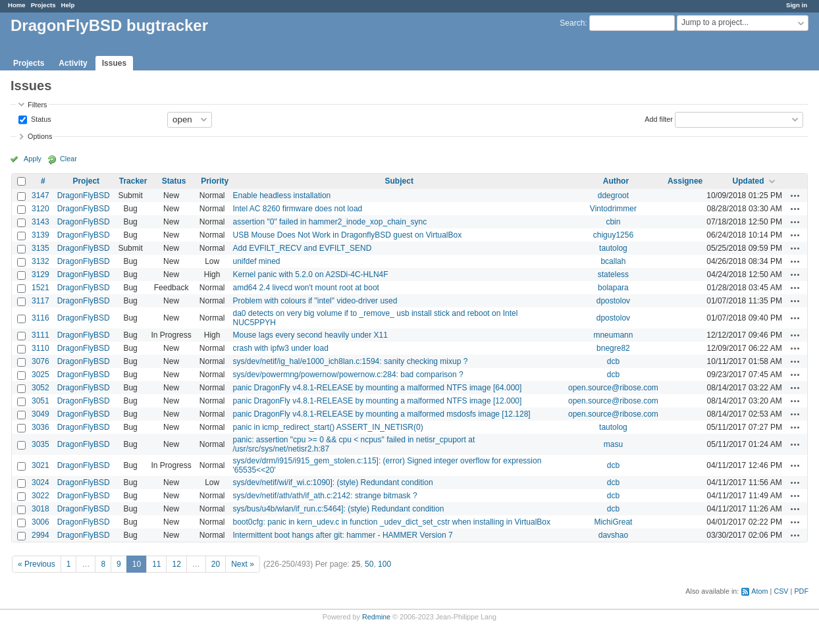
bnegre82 (613, 348)
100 (384, 564)
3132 (40, 261)
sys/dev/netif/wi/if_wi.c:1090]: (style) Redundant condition (332, 482)
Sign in (796, 5)
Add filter (659, 118)
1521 (40, 287)
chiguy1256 (613, 235)
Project (85, 181)
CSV (781, 591)
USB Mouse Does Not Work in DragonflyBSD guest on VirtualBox (347, 235)
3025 (40, 374)
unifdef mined (256, 261)
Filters (37, 105)
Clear (68, 159)
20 (215, 564)
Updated (748, 181)
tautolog (613, 248)
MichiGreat (613, 522)
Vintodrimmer (613, 208)
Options (40, 136)
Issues (114, 63)
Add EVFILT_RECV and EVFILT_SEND (301, 248)
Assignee (685, 181)
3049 (40, 414)
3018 (40, 508)
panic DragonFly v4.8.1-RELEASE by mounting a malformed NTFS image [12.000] (376, 400)
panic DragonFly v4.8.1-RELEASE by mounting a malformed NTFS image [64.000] (376, 387)
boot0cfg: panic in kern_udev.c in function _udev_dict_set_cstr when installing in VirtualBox (391, 522)
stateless (613, 274)
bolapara (613, 287)
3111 (40, 335)
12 (176, 564)
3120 (40, 208)
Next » (242, 564)
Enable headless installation (281, 195)
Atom (759, 591)
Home (17, 5)
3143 (40, 221)
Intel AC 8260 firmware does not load (297, 208)
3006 (40, 522)
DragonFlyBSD (83, 195)
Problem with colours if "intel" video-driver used (314, 300)
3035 (40, 444)
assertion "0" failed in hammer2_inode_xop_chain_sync (329, 221)
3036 (40, 427)
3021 (40, 465)
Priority (214, 181)
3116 (40, 318)
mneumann (613, 335)
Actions (795, 195)
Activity (73, 63)
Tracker (133, 181)
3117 (40, 300)
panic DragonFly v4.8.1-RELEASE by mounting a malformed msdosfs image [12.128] (381, 414)
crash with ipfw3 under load (280, 348)
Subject (399, 181)
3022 (40, 495)
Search (572, 23)
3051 (40, 400)
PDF (801, 591)
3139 (40, 235)
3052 (40, 387)
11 (156, 564)
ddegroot (613, 195)
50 (369, 564)
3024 (40, 482)
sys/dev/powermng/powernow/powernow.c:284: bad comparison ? (347, 374)
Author (616, 181)
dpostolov (613, 300)
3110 (40, 348)
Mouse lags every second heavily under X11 (309, 335)
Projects (43, 5)
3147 (40, 195)
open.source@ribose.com (613, 387)
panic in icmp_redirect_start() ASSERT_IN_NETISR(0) (327, 427)
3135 (40, 248)
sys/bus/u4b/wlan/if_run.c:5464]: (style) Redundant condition (338, 508)
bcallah (612, 261)
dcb (613, 361)
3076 (40, 361)
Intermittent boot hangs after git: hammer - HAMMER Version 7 (342, 535)
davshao (613, 535)
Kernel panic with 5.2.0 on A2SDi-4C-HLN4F (310, 274)
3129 (40, 274)
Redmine (376, 617)
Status (40, 118)
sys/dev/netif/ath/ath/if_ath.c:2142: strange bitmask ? (324, 495)
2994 (40, 535)
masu (613, 444)
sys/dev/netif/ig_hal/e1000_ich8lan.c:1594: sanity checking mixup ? (349, 361)
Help (68, 5)
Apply (32, 159)
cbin (613, 221)
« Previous (36, 564)
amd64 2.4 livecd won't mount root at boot (305, 287)
